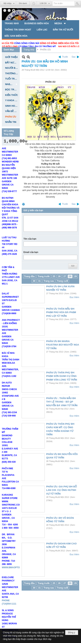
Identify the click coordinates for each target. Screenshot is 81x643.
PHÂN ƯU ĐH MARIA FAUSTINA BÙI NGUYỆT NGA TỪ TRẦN (62, 345)
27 (64, 276)
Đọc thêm (74, 297)
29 (75, 276)
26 (59, 276)
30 (34, 281)
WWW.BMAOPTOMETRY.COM (17, 577)
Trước (65, 57)
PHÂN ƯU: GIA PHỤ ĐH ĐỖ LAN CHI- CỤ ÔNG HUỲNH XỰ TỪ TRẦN (61, 490)
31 (39, 281)
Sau (74, 57)
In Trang (23, 204)
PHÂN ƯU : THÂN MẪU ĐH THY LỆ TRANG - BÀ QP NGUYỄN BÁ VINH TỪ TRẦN (62, 402)
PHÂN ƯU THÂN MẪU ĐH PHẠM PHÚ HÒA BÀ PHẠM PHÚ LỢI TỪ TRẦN (61, 312)
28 (70, 276)
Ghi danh (23, 3)
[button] (60, 23)
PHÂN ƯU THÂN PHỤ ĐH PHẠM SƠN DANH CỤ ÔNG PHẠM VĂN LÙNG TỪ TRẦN (61, 376)
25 (54, 276)
